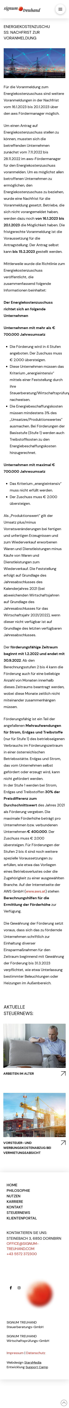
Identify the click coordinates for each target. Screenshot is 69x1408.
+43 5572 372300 (22, 1253)
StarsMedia (32, 1362)
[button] (60, 9)
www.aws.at (35, 891)
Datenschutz (35, 1353)
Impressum (15, 1353)
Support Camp (37, 1367)
